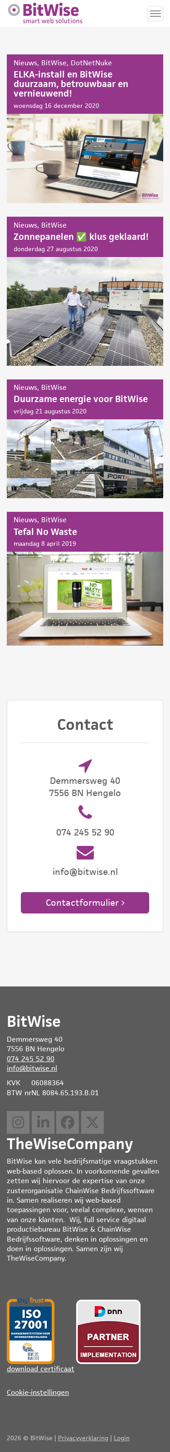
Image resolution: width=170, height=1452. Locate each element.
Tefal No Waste (85, 579)
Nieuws (25, 63)
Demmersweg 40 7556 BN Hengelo (85, 787)
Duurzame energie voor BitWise (85, 438)
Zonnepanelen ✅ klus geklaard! (85, 291)
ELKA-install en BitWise (85, 128)
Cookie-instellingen (38, 1392)
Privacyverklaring (83, 1438)
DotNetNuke (91, 63)
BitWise (54, 63)
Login (122, 1438)
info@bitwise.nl (85, 872)
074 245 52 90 (85, 832)
